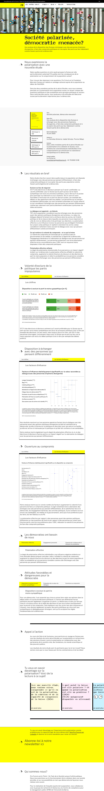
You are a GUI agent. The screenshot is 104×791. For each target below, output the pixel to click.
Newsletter (71, 4)
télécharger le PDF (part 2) (36, 146)
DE (99, 1)
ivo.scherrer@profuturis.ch (56, 160)
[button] (46, 5)
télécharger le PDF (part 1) (36, 152)
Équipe (60, 4)
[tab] (35, 276)
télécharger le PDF (36, 133)
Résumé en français (35, 139)
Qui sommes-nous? (32, 4)
